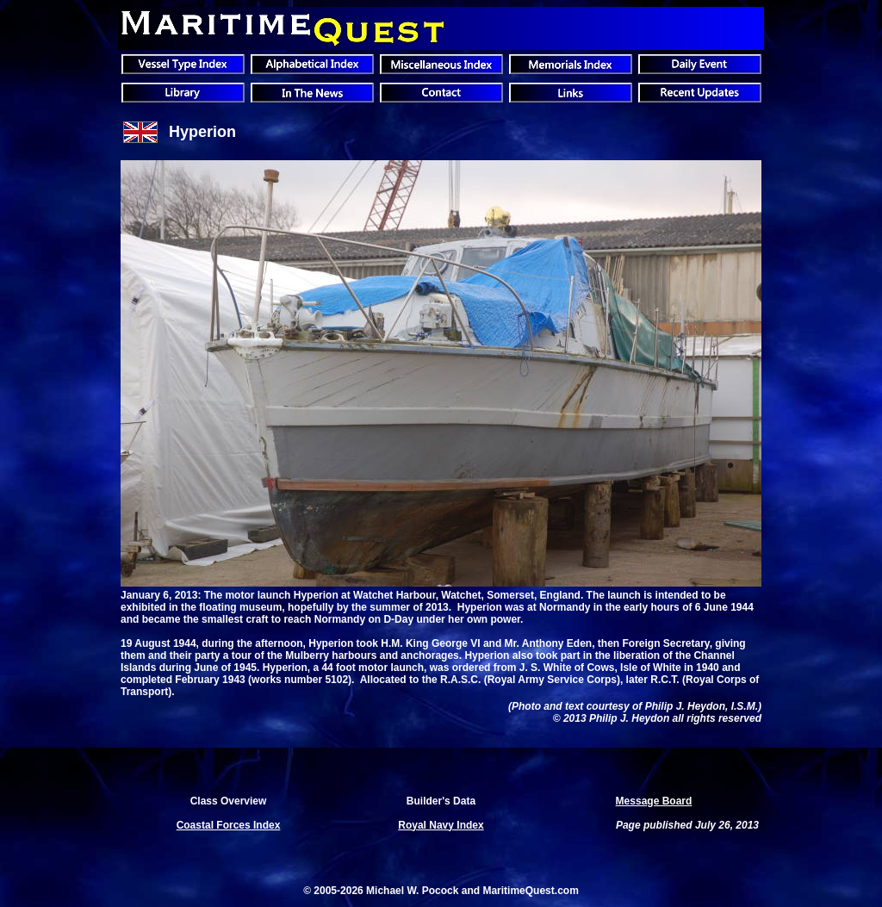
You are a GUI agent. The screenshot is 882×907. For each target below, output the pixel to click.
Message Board (654, 801)
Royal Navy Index (440, 825)
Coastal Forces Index (229, 825)
